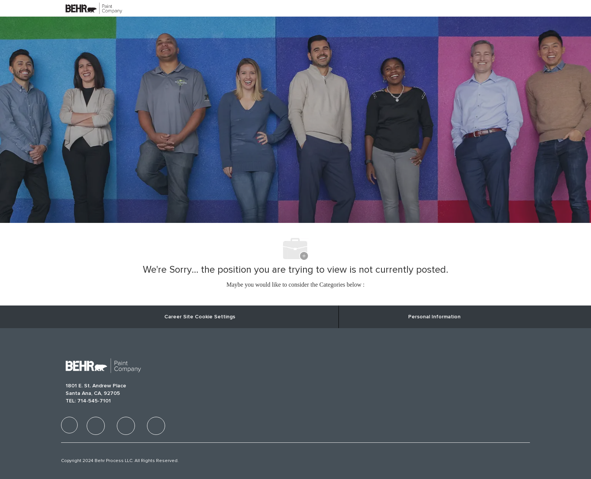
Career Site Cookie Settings (199, 316)
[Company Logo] (84, 8)
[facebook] (69, 425)
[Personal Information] (434, 317)
